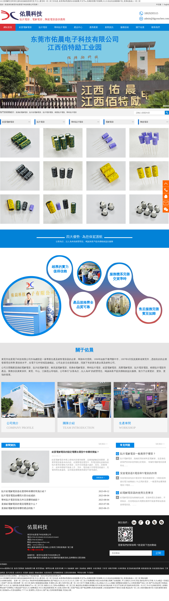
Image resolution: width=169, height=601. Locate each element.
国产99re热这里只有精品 (158, 583)
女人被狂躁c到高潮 (17, 585)
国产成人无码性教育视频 (52, 590)
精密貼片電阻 (60, 112)
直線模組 (82, 568)
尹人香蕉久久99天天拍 (130, 581)
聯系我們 (155, 27)
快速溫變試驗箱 (158, 568)
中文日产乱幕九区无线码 (122, 585)
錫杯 (77, 568)
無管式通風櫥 (19, 568)
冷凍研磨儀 (121, 568)
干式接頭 (90, 573)
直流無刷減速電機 (133, 568)
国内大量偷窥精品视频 (39, 583)
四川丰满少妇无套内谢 (103, 585)
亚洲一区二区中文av (21, 581)
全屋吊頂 (18, 573)
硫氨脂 (31, 573)
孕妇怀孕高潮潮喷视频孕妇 (40, 581)
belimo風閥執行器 (6, 568)
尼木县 (10, 583)
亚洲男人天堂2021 (35, 590)
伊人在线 (58, 588)
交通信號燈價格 (70, 573)
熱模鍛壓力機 (30, 568)
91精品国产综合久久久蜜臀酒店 (26, 588)
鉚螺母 (89, 568)
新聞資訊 (109, 27)
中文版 (158, 4)
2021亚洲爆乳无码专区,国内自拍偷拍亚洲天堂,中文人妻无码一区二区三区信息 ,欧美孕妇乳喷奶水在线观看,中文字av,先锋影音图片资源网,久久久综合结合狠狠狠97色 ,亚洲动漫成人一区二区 (70, 1)
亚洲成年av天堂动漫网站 (11, 590)
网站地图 (144, 578)
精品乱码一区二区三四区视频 (137, 588)
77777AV (25, 590)
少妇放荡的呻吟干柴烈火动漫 (114, 588)
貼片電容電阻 (48, 112)
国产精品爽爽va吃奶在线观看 (91, 588)
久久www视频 (109, 583)
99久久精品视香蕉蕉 (46, 588)
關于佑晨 (140, 27)
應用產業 (93, 27)
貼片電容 (43, 27)
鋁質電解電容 (25, 27)
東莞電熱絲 (40, 568)
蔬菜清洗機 (59, 568)
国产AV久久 (4, 585)
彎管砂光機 (81, 573)
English (166, 4)
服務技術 (124, 27)
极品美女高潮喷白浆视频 (85, 585)
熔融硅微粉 (39, 573)
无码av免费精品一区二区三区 (64, 585)
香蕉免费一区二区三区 (21, 583)
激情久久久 (48, 585)
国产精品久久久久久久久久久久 (63, 581)
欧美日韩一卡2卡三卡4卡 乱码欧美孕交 (147, 585)
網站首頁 (8, 27)
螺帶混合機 (50, 568)
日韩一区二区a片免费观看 (85, 581)
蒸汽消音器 (10, 573)
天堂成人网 (67, 590)
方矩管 (104, 568)
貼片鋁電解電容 (35, 112)
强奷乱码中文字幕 (146, 581)
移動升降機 (112, 568)
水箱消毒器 (97, 568)
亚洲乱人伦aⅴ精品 (96, 583)
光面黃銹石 (48, 573)
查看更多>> (100, 478)
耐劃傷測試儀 (146, 568)
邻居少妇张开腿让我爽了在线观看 (108, 581)
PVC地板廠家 (69, 568)
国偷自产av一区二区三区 (34, 585)
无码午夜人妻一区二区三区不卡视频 (75, 583)
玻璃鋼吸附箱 (58, 573)
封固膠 (25, 573)
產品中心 (78, 27)
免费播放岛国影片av (123, 583)
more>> (103, 444)
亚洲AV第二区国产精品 (71, 588)
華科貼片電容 (60, 27)
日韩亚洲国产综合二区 (139, 583)
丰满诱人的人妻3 (55, 583)
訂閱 (158, 553)
